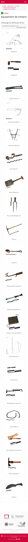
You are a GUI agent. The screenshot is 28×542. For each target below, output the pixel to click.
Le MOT (4, 6)
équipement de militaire (9, 9)
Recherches (10, 6)
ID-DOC (17, 6)
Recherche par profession (10, 7)
